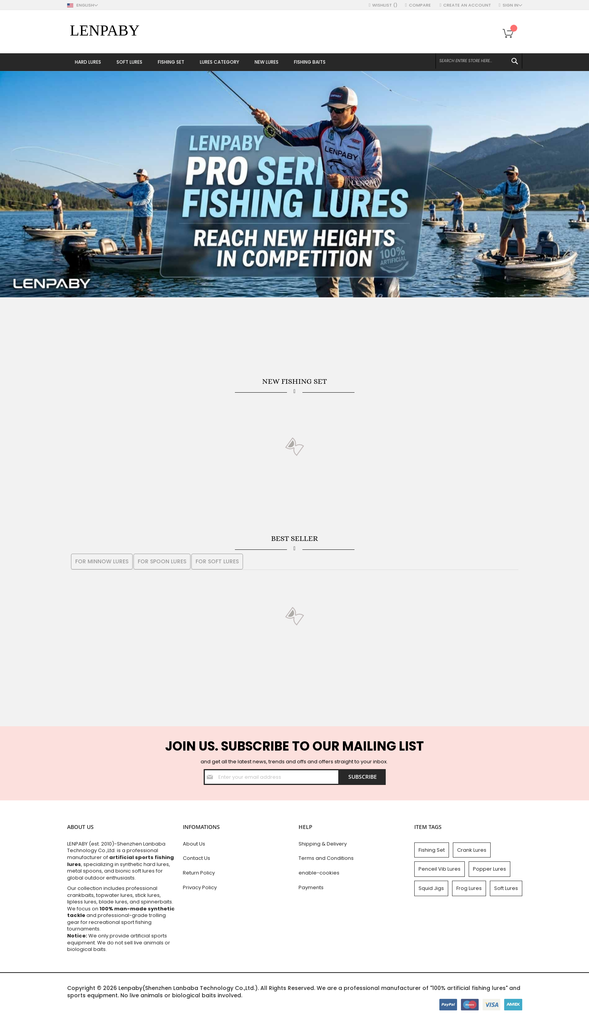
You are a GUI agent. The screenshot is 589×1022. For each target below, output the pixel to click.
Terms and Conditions (326, 858)
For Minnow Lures (101, 561)
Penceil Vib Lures (440, 869)
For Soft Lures (217, 561)
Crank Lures (471, 850)
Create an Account (467, 5)
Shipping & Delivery (323, 843)
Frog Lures (469, 888)
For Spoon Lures (162, 561)
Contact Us (196, 858)
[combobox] (478, 61)
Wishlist (384, 5)
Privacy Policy (200, 887)
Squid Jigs (431, 888)
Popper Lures (489, 869)
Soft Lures (506, 888)
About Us (194, 843)
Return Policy (199, 872)
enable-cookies (319, 872)
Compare (420, 5)
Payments (311, 887)
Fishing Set (432, 850)
